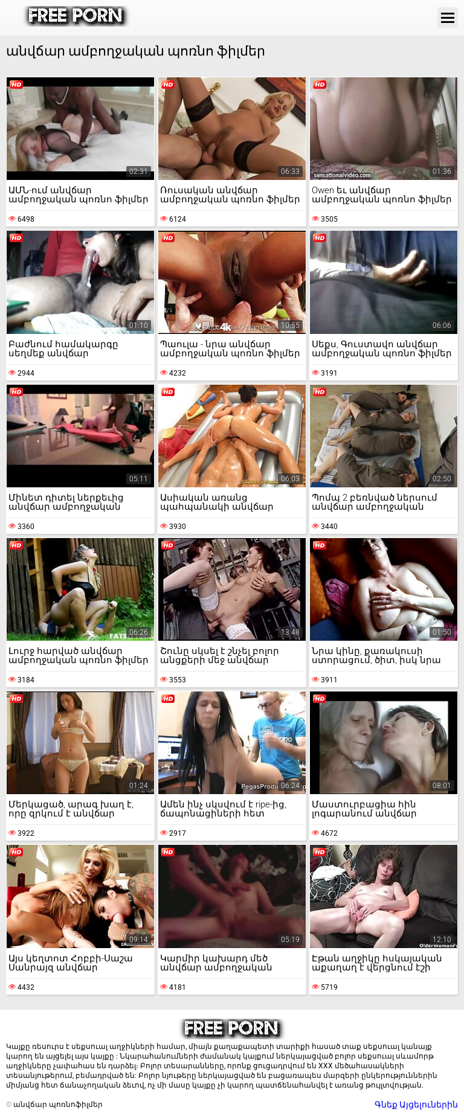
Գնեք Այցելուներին (416, 1104)
